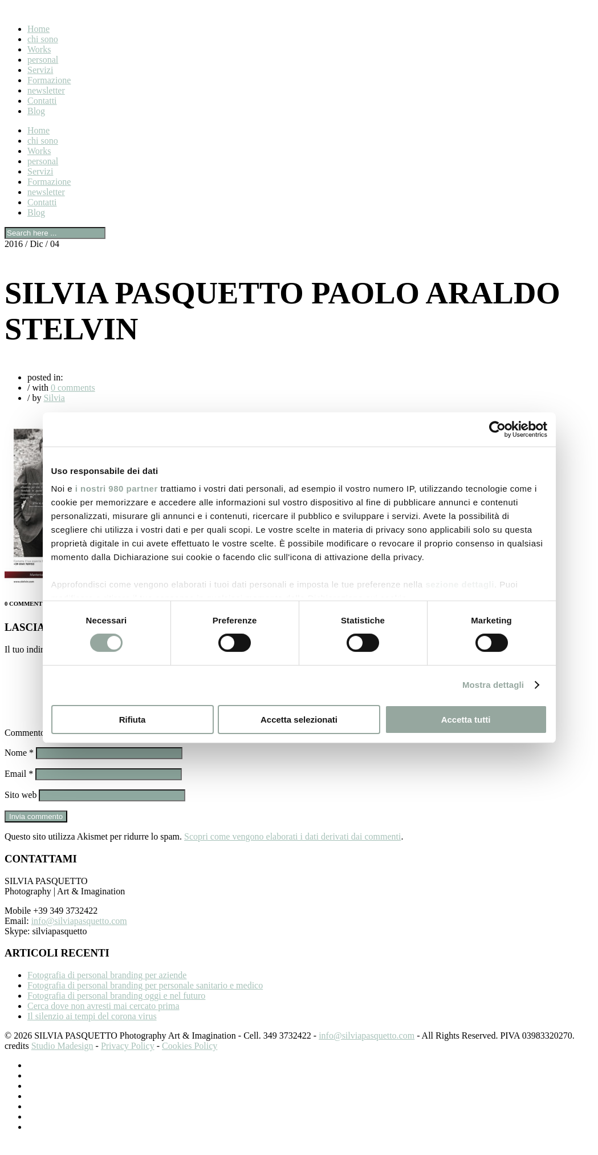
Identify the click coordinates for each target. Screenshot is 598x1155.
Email (19, 787)
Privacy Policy (127, 1059)
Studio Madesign (62, 1059)
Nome (19, 766)
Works (39, 49)
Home (38, 29)
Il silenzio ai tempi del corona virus (92, 1030)
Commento (28, 746)
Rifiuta (132, 719)
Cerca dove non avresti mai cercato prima (103, 1019)
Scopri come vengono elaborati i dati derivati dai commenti (292, 850)
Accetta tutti (466, 719)
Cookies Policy (189, 1059)
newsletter (46, 90)
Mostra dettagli (493, 685)
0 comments (73, 387)
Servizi (40, 70)
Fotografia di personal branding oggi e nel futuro (116, 1009)
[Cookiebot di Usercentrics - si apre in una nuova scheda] (497, 428)
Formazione (49, 80)
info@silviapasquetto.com (79, 934)
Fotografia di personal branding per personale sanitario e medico (145, 999)
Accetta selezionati (299, 719)
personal (42, 59)
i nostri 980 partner (116, 488)
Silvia (53, 398)
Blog (36, 111)
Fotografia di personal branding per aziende (106, 989)
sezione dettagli (459, 584)
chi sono (42, 39)
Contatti (42, 101)
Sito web (20, 808)
